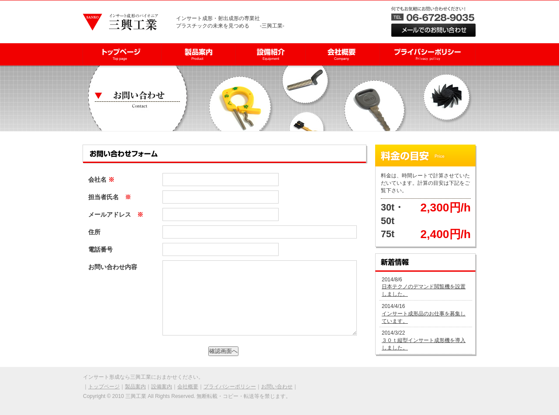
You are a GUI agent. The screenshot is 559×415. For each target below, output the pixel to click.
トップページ (104, 387)
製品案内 (135, 387)
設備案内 (161, 387)
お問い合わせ (277, 387)
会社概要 (187, 387)
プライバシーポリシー (230, 387)
